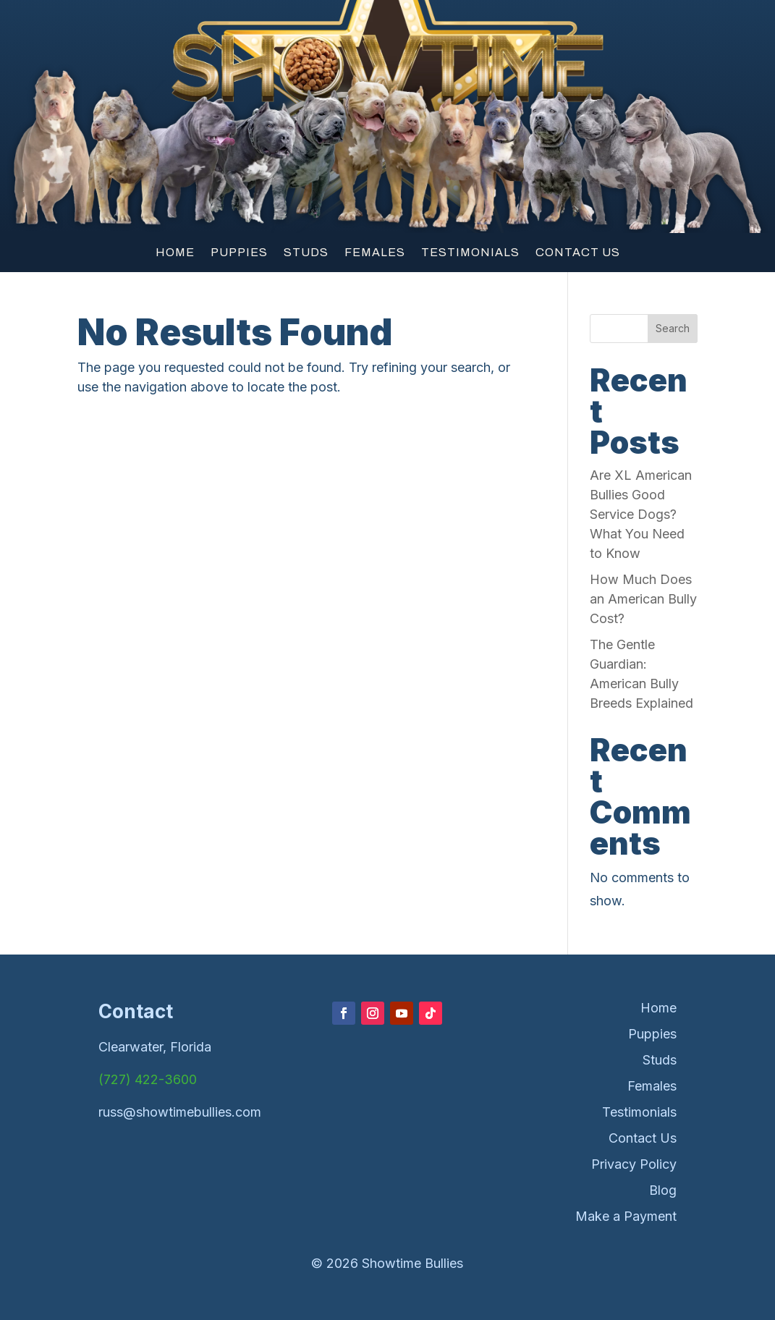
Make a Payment (626, 1216)
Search (673, 328)
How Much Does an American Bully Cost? (643, 599)
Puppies (239, 253)
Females (374, 253)
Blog (663, 1190)
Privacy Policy (634, 1164)
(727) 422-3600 (147, 1079)
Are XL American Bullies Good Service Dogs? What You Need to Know (641, 514)
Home (175, 253)
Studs (306, 253)
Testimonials (470, 253)
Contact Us (577, 253)
